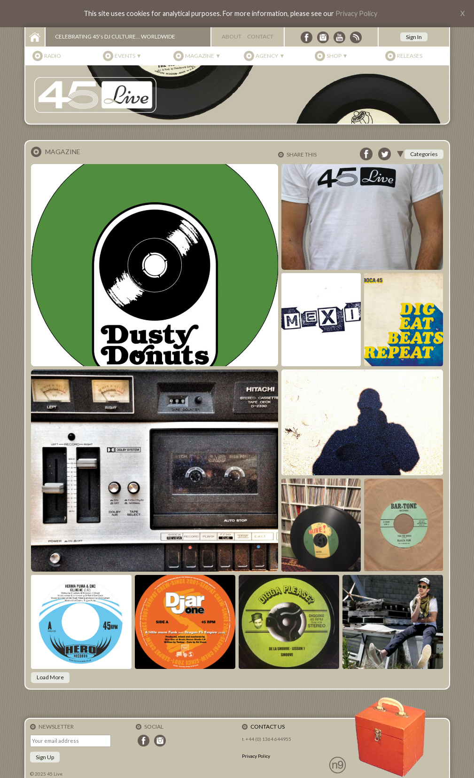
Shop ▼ (337, 55)
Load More (50, 677)
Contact (260, 36)
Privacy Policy (356, 13)
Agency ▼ (270, 55)
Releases (409, 55)
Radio (52, 55)
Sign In (414, 36)
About (231, 36)
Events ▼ (128, 55)
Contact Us (267, 726)
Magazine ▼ (203, 55)
